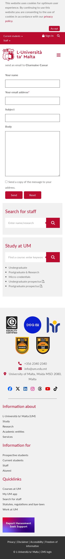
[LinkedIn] (25, 388)
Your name (11, 75)
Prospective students (15, 455)
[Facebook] (10, 388)
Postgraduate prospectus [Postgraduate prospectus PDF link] (24, 286)
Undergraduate (18, 267)
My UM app (10, 494)
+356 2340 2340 (32, 363)
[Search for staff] (53, 223)
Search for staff (12, 499)
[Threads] (40, 388)
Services (8, 437)
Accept (54, 28)
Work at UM (10, 509)
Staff (6, 40)
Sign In (49, 36)
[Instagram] (32, 388)
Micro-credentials (19, 277)
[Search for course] (53, 257)
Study (6, 421)
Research (8, 426)
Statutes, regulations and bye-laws (24, 504)
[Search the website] (58, 36)
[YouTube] (47, 388)
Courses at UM (12, 489)
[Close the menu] (58, 55)
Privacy (11, 542)
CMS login (46, 552)
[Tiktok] (55, 388)
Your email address (16, 92)
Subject (10, 109)
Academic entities (13, 431)
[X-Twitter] (18, 388)
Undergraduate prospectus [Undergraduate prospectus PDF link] (25, 281)
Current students (13, 36)
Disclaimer (22, 542)
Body (8, 126)
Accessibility (36, 542)
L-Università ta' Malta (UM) (19, 416)
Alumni (7, 470)
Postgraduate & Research (24, 272)
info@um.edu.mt (32, 368)
